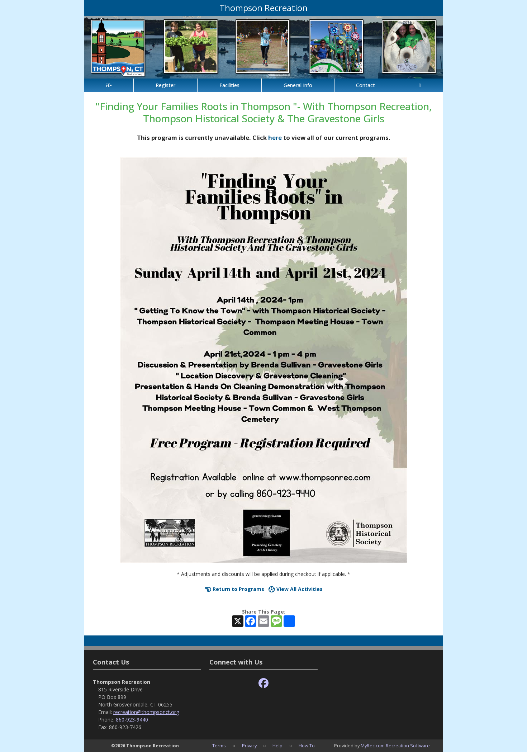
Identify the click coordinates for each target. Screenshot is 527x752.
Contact (365, 85)
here (275, 137)
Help (277, 745)
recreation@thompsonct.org (146, 712)
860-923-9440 (132, 719)
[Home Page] (108, 85)
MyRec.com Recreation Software (395, 745)
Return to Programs (234, 589)
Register (165, 85)
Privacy (249, 745)
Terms (219, 745)
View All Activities (296, 589)
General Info (298, 85)
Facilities (229, 85)
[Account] (420, 85)
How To (307, 745)
